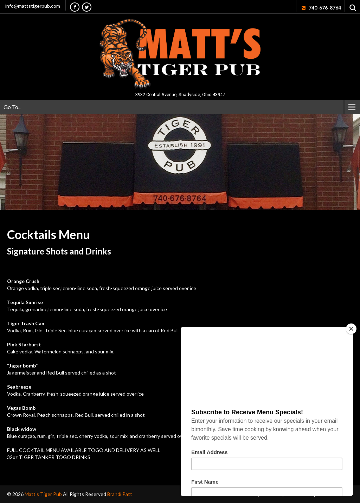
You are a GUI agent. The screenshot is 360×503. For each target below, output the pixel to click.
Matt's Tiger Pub (44, 494)
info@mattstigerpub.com (32, 6)
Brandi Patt (119, 494)
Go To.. (12, 106)
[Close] (351, 328)
